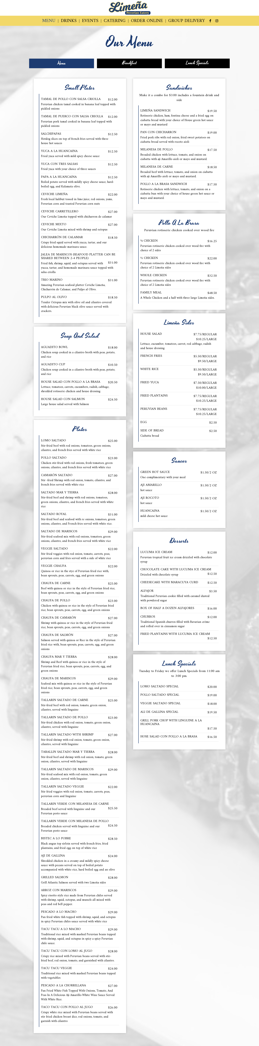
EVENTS (90, 21)
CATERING (115, 21)
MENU (48, 21)
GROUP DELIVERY (186, 21)
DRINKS (69, 21)
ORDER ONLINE (147, 21)
